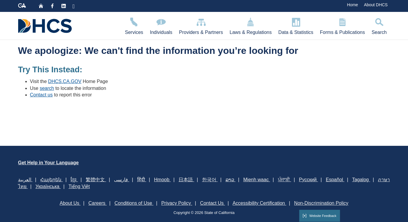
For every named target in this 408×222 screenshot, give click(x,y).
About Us (70, 203)
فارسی (121, 179)
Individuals (161, 25)
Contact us (41, 94)
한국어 (210, 179)
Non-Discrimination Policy (321, 203)
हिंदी (141, 179)
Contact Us (212, 203)
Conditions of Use (134, 203)
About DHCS (376, 4)
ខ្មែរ (74, 179)
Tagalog (361, 179)
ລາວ (230, 179)
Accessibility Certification (259, 203)
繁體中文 (96, 179)
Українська (48, 186)
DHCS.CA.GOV (65, 81)
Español (335, 179)
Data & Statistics (296, 25)
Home (352, 4)
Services (134, 25)
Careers (97, 203)
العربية (25, 179)
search (47, 88)
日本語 (186, 179)
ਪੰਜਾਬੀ (284, 179)
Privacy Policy (176, 203)
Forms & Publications (342, 25)
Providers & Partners (201, 25)
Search (379, 25)
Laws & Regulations (250, 25)
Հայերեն (51, 179)
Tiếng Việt (79, 186)
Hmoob (162, 179)
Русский (308, 179)
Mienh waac (256, 179)
